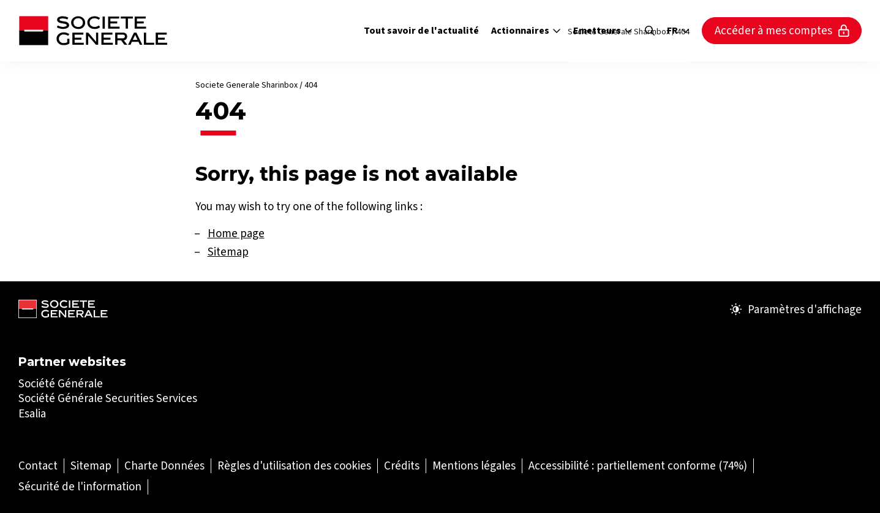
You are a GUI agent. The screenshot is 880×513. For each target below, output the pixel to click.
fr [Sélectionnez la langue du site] (678, 30)
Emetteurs (603, 30)
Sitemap (228, 251)
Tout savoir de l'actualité (421, 30)
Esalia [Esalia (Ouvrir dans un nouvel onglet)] (32, 413)
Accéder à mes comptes (782, 30)
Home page (236, 233)
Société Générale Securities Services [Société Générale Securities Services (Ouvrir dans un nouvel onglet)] (107, 398)
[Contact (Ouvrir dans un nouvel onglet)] (38, 465)
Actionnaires (526, 30)
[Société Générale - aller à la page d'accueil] (92, 30)
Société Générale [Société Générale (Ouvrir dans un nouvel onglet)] (60, 383)
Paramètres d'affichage (796, 309)
